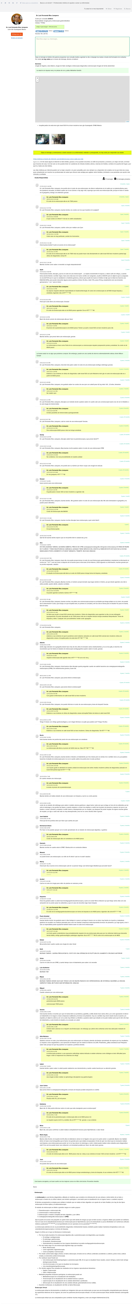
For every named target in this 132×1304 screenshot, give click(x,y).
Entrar (109, 3)
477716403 (58, 25)
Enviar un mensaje (17, 32)
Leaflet (127, 115)
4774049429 (41, 25)
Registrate (118, 3)
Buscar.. (127, 3)
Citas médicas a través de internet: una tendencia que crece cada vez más (58, 153)
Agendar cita (16, 28)
